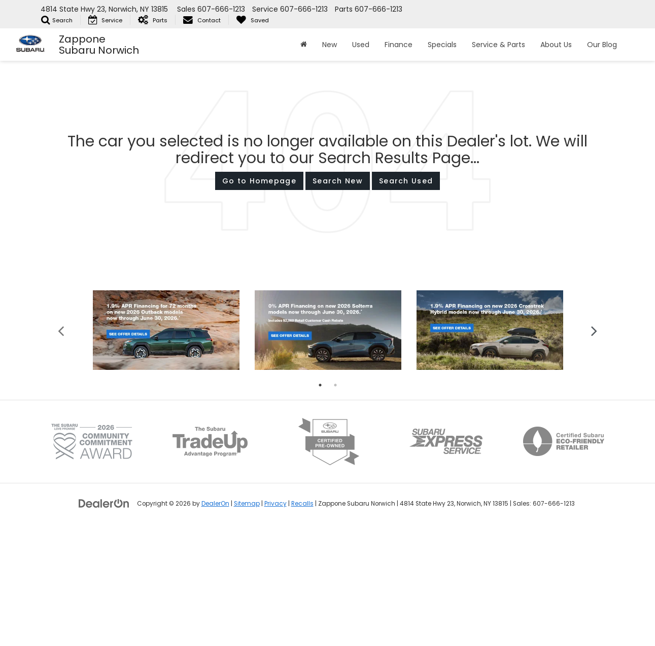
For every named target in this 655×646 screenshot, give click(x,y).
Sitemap (247, 620)
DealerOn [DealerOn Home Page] (215, 620)
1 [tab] (320, 502)
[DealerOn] (104, 620)
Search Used (406, 181)
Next (594, 446)
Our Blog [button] (602, 45)
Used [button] (360, 45)
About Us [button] (556, 45)
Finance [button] (398, 45)
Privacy (275, 620)
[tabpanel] (166, 447)
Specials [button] (442, 45)
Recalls (302, 620)
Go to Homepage (259, 181)
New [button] (329, 45)
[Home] (304, 44)
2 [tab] (335, 502)
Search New (338, 181)
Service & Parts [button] (498, 45)
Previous (61, 446)
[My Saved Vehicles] (252, 20)
